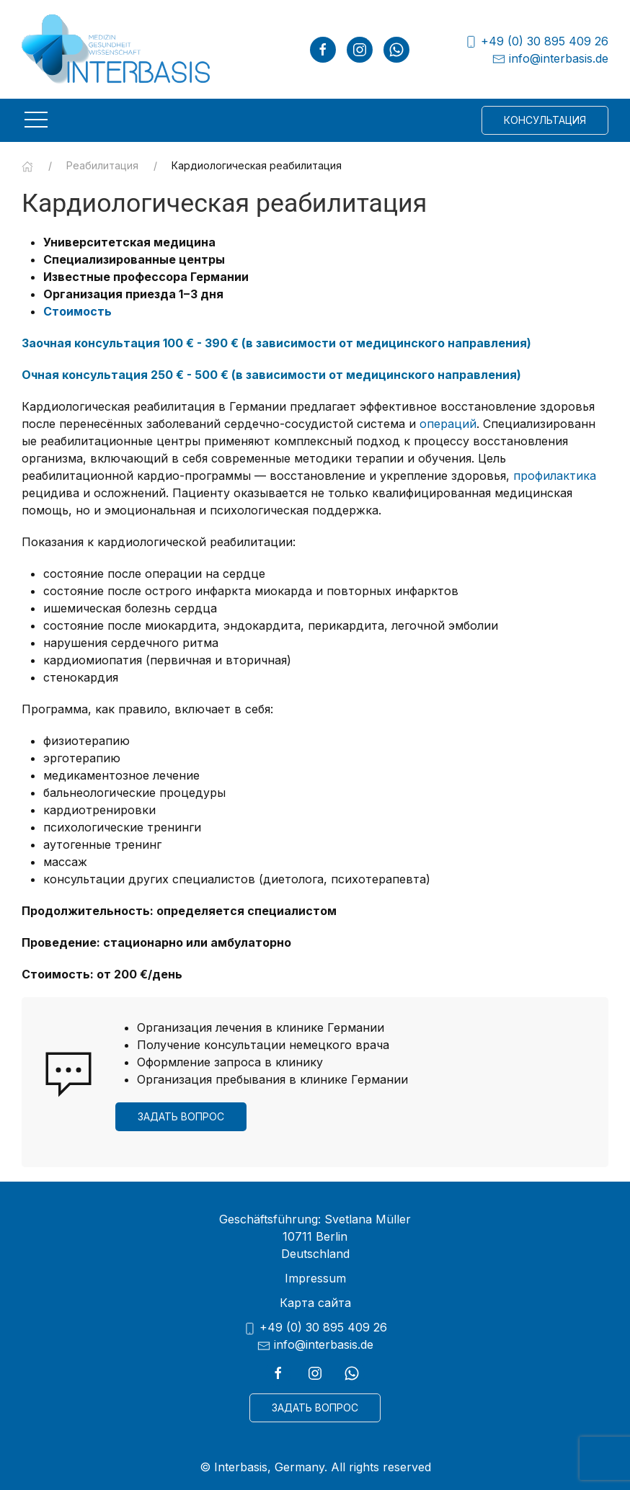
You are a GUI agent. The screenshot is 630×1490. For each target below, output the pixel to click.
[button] (36, 119)
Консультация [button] (545, 120)
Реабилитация (102, 165)
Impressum (315, 1278)
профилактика (554, 475)
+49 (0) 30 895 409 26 (536, 41)
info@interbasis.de (550, 58)
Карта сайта (315, 1302)
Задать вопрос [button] (181, 1116)
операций (448, 423)
